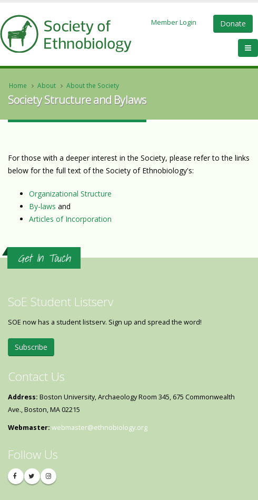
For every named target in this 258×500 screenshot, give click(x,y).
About (46, 85)
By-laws (42, 206)
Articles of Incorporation (70, 219)
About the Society (92, 85)
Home (18, 85)
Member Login (173, 22)
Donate (233, 23)
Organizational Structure (70, 194)
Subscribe (31, 347)
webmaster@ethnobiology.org (99, 427)
